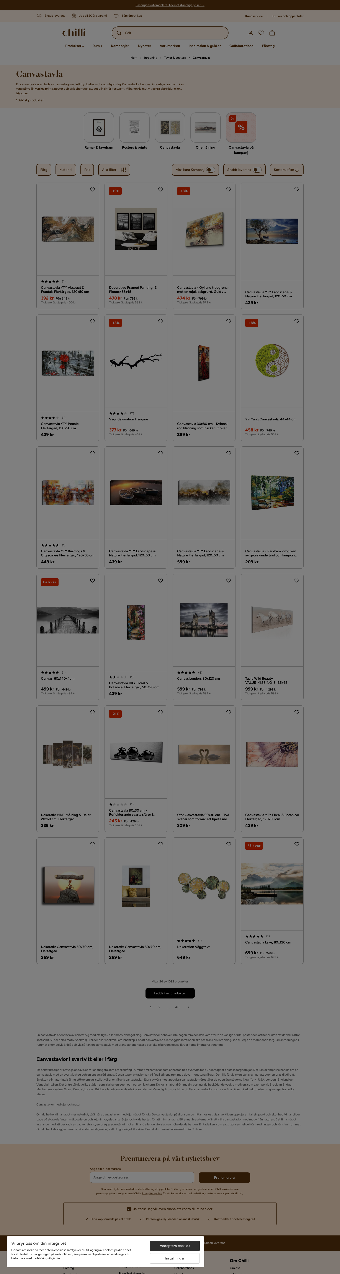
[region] (105, 1251)
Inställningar (175, 1258)
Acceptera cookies (175, 1246)
